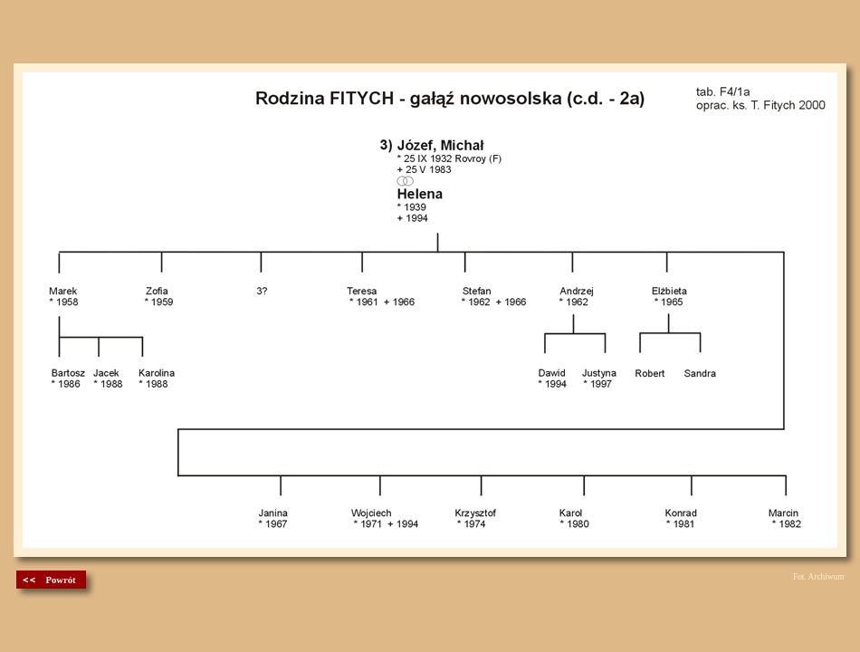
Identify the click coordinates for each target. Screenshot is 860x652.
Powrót (60, 580)
